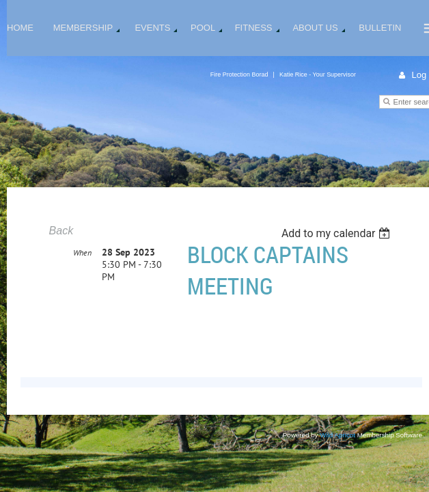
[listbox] (337, 233)
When (82, 284)
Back (61, 230)
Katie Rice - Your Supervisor (317, 74)
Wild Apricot (337, 435)
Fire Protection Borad (239, 74)
